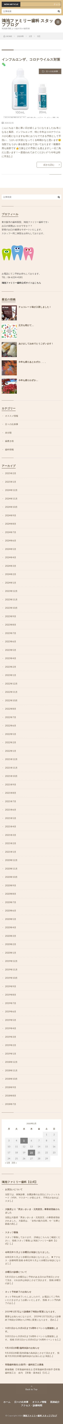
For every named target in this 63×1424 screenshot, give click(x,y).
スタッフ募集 (11, 1232)
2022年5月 (10, 734)
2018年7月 (10, 1104)
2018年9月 (10, 1087)
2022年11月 (11, 692)
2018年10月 (11, 1078)
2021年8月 (10, 793)
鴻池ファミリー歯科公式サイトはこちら (21, 282)
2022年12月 (11, 683)
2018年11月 (11, 1070)
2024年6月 (10, 540)
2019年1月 (10, 1053)
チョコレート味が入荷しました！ (34, 307)
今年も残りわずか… (28, 380)
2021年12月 (11, 759)
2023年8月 (10, 624)
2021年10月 (11, 776)
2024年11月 (11, 498)
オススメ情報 (11, 415)
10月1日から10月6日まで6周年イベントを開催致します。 (31, 1330)
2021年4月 (10, 826)
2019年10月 (11, 978)
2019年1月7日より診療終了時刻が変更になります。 (31, 1311)
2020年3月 (10, 936)
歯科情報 (9, 449)
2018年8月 (10, 1095)
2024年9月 (10, 515)
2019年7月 (10, 1003)
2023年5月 (10, 650)
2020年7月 (10, 902)
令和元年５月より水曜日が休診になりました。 (28, 1252)
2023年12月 (11, 591)
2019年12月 (11, 961)
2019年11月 (11, 969)
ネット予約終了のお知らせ (18, 1291)
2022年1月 (10, 751)
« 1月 (7, 1162)
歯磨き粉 (9, 441)
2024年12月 (11, 490)
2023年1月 (10, 675)
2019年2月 (10, 1045)
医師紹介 (55, 1402)
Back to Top (31, 1389)
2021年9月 (10, 784)
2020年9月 (10, 885)
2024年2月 (10, 574)
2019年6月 (10, 1011)
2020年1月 (10, 952)
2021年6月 (10, 809)
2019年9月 (10, 986)
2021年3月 (10, 835)
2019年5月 (10, 1020)
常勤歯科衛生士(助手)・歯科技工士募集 (24, 1364)
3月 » (14, 1162)
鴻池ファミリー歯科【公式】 (20, 1182)
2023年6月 (10, 641)
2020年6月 (10, 910)
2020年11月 (11, 868)
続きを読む (49, 164)
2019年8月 (10, 994)
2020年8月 (10, 893)
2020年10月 (11, 877)
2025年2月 (10, 473)
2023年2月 (10, 666)
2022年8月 (10, 708)
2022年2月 (10, 742)
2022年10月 (11, 700)
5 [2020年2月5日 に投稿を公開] (24, 1140)
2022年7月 (10, 717)
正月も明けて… (26, 325)
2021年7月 (10, 801)
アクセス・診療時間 (31, 1405)
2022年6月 (10, 725)
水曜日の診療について (16, 1272)
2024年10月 (11, 507)
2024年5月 (10, 549)
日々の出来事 (52, 71)
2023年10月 (11, 608)
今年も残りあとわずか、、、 (32, 362)
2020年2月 (10, 944)
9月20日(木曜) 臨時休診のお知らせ (22, 1348)
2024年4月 (10, 557)
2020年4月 (10, 927)
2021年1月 (10, 851)
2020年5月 (10, 919)
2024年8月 (10, 523)
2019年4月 (10, 1028)
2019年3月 (10, 1036)
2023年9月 (10, 616)
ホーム (6, 1402)
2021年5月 (10, 818)
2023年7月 (10, 633)
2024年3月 (10, 566)
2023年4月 (10, 658)
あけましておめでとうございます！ (35, 343)
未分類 (8, 432)
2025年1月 (10, 481)
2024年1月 (10, 582)
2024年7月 (10, 532)
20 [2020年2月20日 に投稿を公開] (31, 1152)
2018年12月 (11, 1062)
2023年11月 (11, 599)
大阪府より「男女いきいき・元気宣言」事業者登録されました (32, 1211)
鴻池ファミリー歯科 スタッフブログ (27, 23)
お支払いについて (14, 1189)
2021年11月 (11, 767)
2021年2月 (10, 843)
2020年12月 (11, 860)
